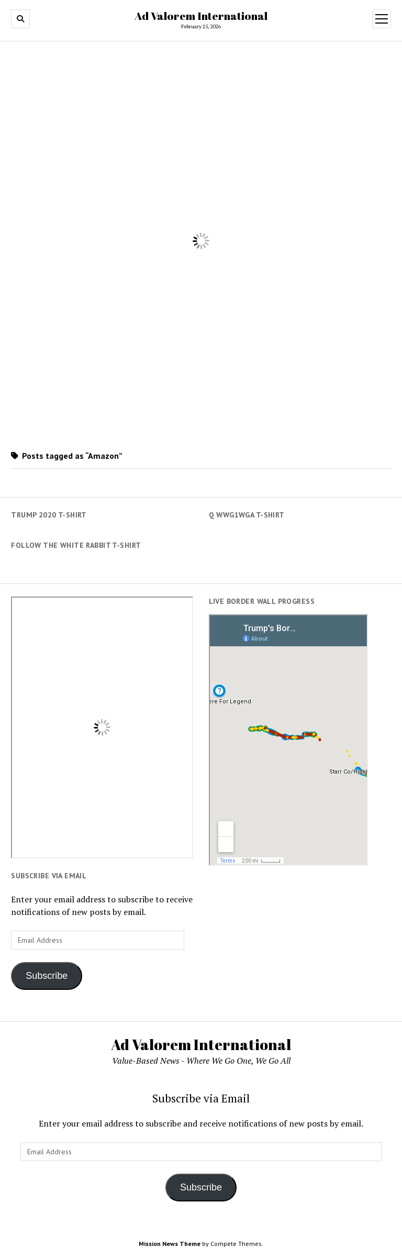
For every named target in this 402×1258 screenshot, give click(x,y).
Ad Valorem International (201, 15)
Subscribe (47, 975)
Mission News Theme (169, 1244)
